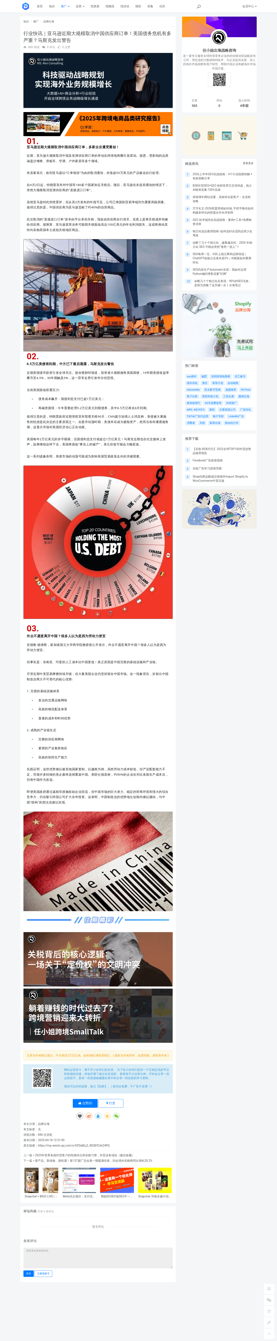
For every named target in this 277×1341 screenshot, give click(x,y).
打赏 (110, 1103)
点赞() (85, 1103)
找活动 (124, 6)
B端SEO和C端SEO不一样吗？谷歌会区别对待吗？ (117, 1196)
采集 (150, 6)
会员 (249, 6)
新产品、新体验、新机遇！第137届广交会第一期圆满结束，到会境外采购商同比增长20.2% (93, 1160)
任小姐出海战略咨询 (219, 50)
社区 (162, 6)
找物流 (110, 6)
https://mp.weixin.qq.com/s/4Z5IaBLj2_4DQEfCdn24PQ (74, 1145)
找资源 (95, 6)
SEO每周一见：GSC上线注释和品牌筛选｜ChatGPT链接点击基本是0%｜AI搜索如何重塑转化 (222, 258)
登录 (28, 1273)
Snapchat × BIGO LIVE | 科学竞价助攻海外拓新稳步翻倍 (41, 1196)
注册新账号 (43, 1273)
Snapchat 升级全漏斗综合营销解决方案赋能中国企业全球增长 (154, 1196)
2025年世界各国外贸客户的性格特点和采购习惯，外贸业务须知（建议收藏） (84, 1155)
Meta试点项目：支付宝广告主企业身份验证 (79, 1196)
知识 (52, 6)
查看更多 (248, 163)
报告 (138, 6)
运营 (80, 6)
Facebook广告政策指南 (208, 460)
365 (194, 106)
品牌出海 (48, 21)
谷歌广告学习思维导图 (207, 468)
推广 (65, 6)
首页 (40, 6)
